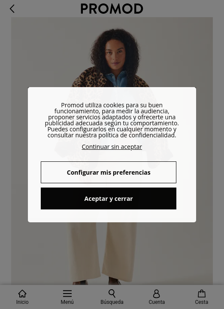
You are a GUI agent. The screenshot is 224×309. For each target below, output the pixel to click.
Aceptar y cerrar (109, 198)
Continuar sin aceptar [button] (112, 146)
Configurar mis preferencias (109, 172)
